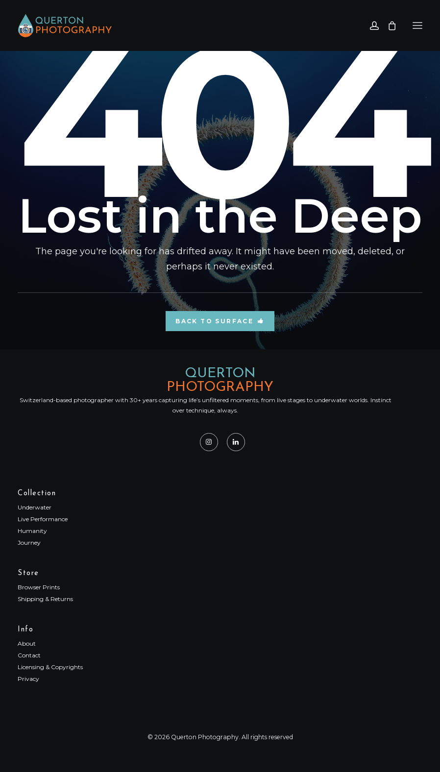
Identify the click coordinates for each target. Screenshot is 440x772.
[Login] (370, 25)
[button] (417, 25)
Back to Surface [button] (219, 321)
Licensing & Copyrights (50, 667)
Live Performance (43, 519)
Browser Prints (39, 587)
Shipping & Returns (45, 599)
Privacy (28, 678)
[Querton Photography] (65, 25)
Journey (29, 542)
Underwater (34, 507)
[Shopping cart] (387, 25)
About (27, 643)
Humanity (32, 530)
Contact (29, 655)
